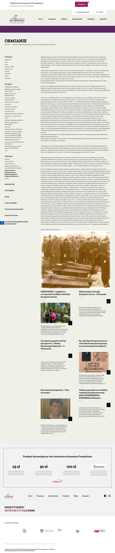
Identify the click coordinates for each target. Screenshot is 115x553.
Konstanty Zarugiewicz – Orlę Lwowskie (55, 391)
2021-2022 (7, 126)
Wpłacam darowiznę (16, 473)
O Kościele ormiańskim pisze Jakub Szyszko (16, 222)
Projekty (91, 19)
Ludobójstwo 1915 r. (10, 163)
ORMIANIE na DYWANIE (12, 86)
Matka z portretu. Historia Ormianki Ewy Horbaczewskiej (13, 167)
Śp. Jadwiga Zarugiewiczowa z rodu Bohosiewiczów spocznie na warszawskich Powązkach (93, 343)
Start (41, 19)
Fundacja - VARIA (9, 66)
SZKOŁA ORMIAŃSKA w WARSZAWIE (11, 123)
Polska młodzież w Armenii (12, 139)
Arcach (7, 178)
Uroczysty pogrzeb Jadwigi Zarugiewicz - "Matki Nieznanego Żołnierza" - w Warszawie (53, 344)
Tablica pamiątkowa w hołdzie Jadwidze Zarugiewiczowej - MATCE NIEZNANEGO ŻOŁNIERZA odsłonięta (93, 393)
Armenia (7, 159)
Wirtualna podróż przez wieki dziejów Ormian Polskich (13, 147)
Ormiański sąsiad (9, 111)
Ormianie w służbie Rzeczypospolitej (10, 98)
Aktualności (77, 19)
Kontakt (103, 19)
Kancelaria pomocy (10, 109)
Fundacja (8, 56)
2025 (6, 150)
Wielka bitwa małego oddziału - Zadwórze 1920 (13, 90)
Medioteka (7, 78)
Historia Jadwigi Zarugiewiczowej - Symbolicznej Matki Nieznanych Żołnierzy (12, 173)
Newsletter (10, 184)
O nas (6, 61)
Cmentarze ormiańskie (11, 106)
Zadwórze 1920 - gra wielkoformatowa (10, 94)
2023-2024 (8, 104)
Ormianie (52, 19)
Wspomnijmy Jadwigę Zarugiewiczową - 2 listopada (92, 292)
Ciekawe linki (8, 69)
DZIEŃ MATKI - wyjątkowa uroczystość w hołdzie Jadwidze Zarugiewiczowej (55, 294)
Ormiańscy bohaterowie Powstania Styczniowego (14, 142)
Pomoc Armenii (11, 203)
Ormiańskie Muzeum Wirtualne (13, 129)
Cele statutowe (11, 215)
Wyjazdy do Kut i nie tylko (12, 101)
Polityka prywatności (14, 209)
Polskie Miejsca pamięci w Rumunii (14, 113)
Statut (6, 64)
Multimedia (9, 190)
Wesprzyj (81, 4)
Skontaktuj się (15, 510)
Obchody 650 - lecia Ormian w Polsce (13, 116)
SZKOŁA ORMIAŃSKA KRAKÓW (14, 120)
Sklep (7, 196)
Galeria (64, 19)
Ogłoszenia (8, 73)
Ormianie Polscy (9, 161)
